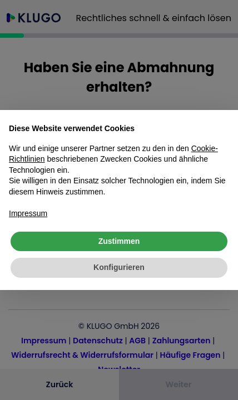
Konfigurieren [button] (119, 267)
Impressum (28, 213)
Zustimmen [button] (119, 241)
